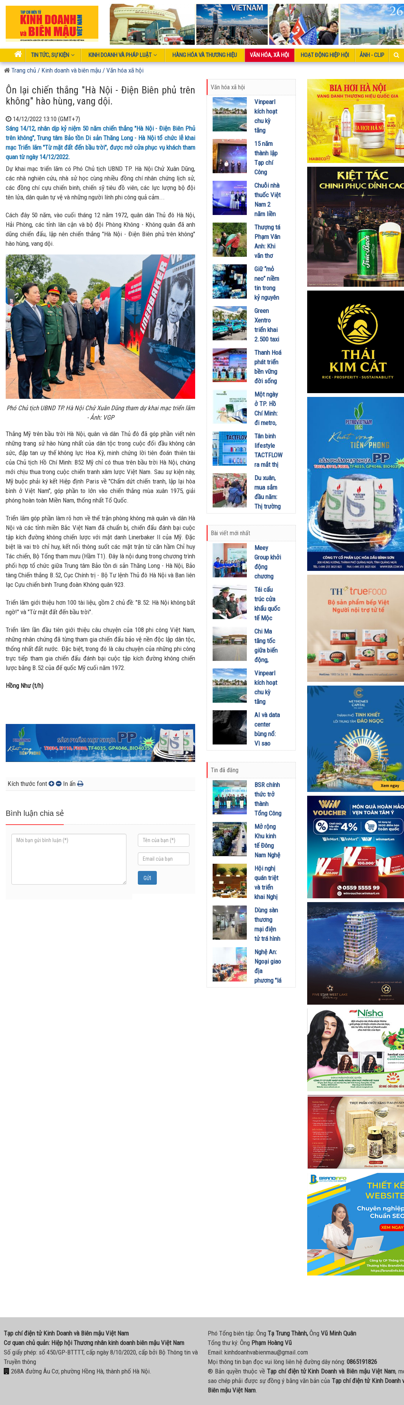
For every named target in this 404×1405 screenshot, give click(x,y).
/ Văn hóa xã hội (123, 70)
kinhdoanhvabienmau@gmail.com (266, 1352)
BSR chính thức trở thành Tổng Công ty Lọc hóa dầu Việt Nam (267, 813)
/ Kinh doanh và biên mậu (68, 70)
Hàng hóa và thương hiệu (204, 55)
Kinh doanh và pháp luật (122, 55)
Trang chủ (20, 70)
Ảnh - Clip (372, 55)
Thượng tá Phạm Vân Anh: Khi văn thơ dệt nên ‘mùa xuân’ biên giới (267, 255)
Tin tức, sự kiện (53, 55)
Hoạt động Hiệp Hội (325, 55)
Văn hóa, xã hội (269, 55)
